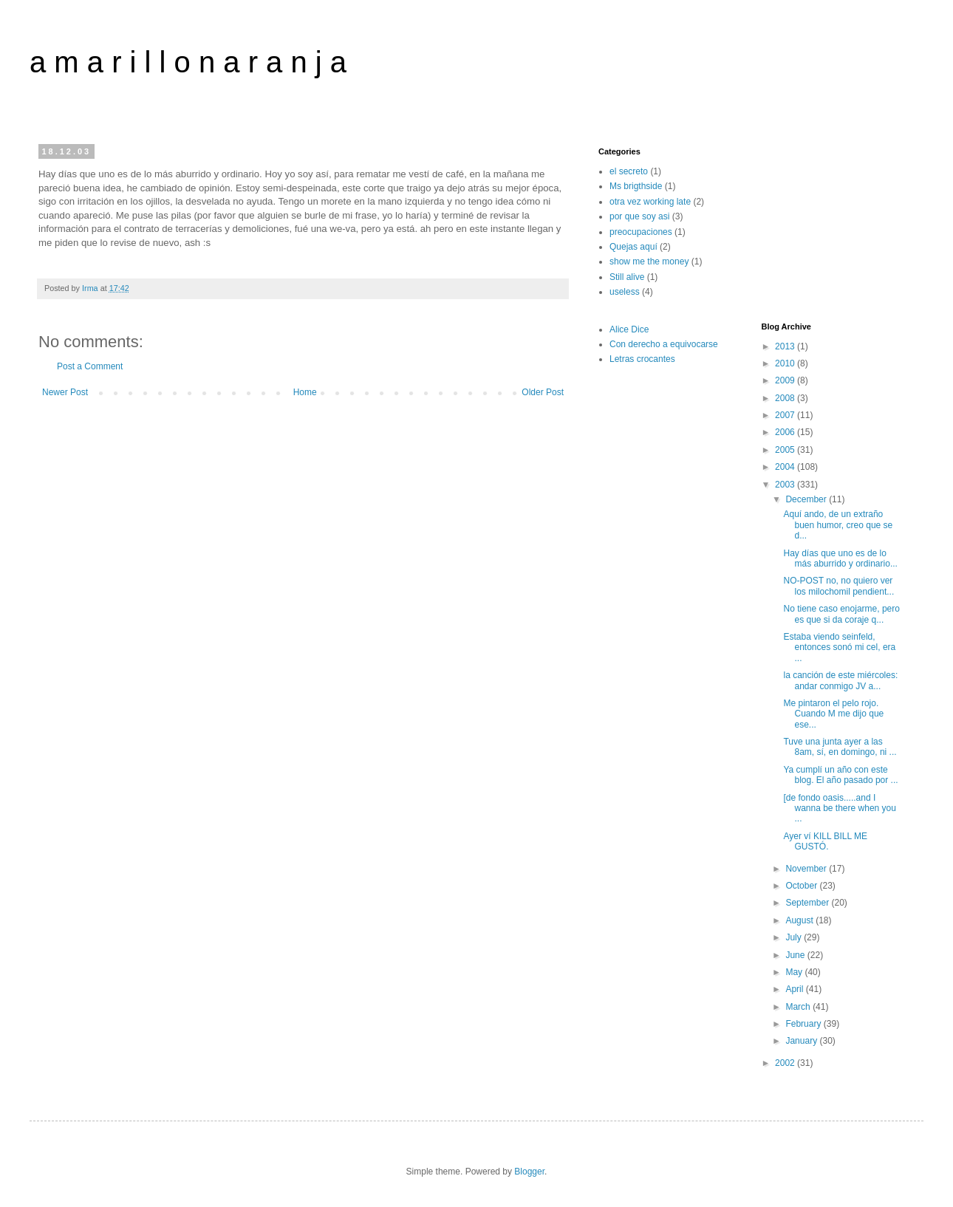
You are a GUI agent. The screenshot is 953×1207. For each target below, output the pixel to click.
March (799, 1007)
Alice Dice (629, 329)
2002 (786, 1063)
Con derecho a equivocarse (663, 344)
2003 (786, 484)
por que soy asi (639, 216)
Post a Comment (90, 366)
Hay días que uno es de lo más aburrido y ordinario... (840, 558)
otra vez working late (650, 201)
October (802, 886)
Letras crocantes (642, 359)
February (804, 1024)
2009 (786, 380)
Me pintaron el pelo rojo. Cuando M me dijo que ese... (833, 714)
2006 (786, 432)
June (796, 955)
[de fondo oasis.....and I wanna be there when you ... (839, 808)
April (795, 989)
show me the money (649, 261)
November (807, 869)
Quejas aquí (633, 247)
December (807, 499)
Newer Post (65, 392)
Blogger (529, 1171)
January (802, 1041)
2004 (786, 467)
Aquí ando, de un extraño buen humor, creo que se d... (837, 525)
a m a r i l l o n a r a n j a (188, 62)
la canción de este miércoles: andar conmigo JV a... (840, 680)
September (808, 902)
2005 (786, 450)
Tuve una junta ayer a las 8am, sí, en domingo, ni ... (839, 746)
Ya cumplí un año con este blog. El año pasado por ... (840, 775)
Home (305, 392)
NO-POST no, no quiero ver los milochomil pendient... (838, 585)
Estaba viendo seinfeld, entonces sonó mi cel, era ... (839, 647)
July (794, 937)
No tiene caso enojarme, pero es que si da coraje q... (841, 614)
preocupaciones (640, 232)
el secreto (628, 171)
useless (624, 292)
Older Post (543, 392)
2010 (786, 363)
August (800, 920)
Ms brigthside (635, 186)
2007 (786, 415)
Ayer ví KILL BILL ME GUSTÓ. (825, 841)
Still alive (626, 277)
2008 (786, 398)
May (795, 972)
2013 (786, 346)
